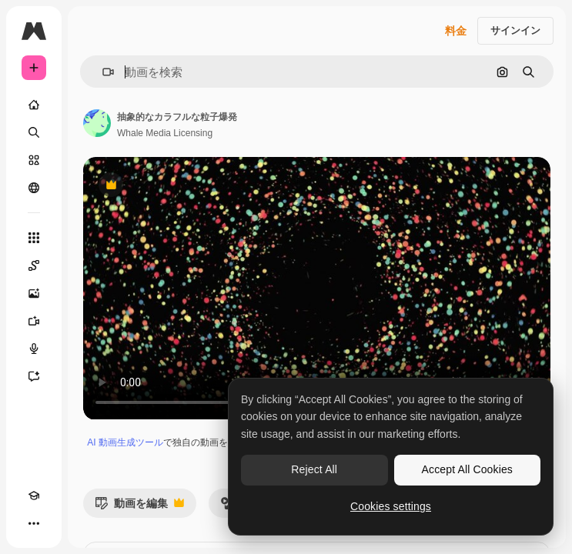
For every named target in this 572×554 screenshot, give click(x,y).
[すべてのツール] (34, 237)
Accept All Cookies (467, 469)
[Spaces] (34, 265)
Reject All (314, 469)
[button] (102, 72)
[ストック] (34, 160)
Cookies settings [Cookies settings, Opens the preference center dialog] (390, 506)
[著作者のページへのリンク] (97, 123)
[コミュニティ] (34, 187)
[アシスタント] (34, 376)
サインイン (515, 30)
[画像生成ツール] (34, 293)
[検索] (34, 132)
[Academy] (34, 495)
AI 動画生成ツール (125, 442)
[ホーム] (34, 104)
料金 (456, 31)
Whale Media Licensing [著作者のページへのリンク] (164, 133)
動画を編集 (139, 507)
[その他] (34, 523)
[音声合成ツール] (34, 348)
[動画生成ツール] (34, 321)
